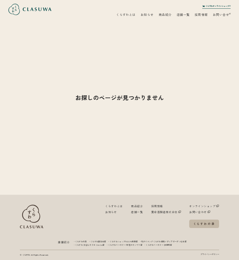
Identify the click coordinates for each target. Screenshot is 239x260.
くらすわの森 (81, 241)
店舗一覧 (183, 14)
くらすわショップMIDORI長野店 (124, 241)
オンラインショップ (204, 206)
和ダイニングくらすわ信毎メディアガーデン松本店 (163, 241)
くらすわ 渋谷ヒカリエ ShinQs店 (90, 245)
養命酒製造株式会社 (166, 212)
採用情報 (201, 14)
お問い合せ (222, 14)
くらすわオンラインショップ (216, 6)
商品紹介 (165, 14)
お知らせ (147, 14)
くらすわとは (126, 14)
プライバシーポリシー (209, 254)
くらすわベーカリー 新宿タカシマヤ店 (125, 245)
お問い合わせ (199, 212)
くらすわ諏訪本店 (98, 241)
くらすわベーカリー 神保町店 (159, 245)
